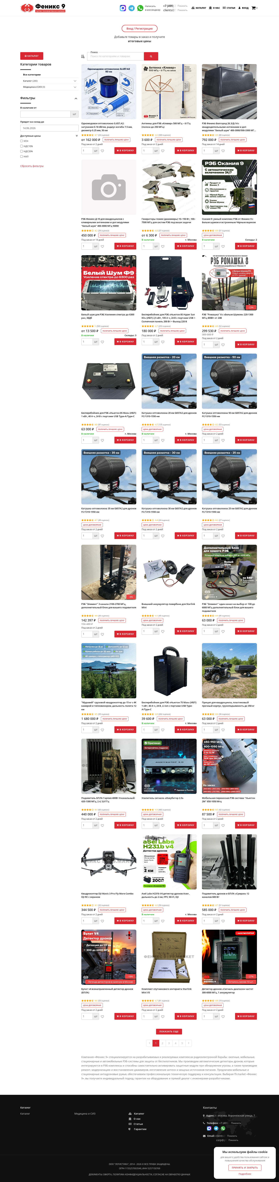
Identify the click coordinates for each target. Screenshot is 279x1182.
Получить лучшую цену (116, 139)
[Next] (188, 1043)
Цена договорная (213, 235)
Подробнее (245, 1173)
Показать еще (169, 1031)
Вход (243, 7)
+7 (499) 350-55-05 (175, 5)
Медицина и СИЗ (34, 86)
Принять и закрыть (245, 1167)
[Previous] (149, 1043)
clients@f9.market (175, 10)
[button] (83, 56)
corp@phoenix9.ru (227, 1140)
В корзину (125, 150)
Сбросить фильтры (32, 166)
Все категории (32, 74)
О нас (214, 7)
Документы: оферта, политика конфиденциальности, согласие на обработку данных (139, 1174)
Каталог (198, 7)
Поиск (94, 52)
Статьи (228, 7)
